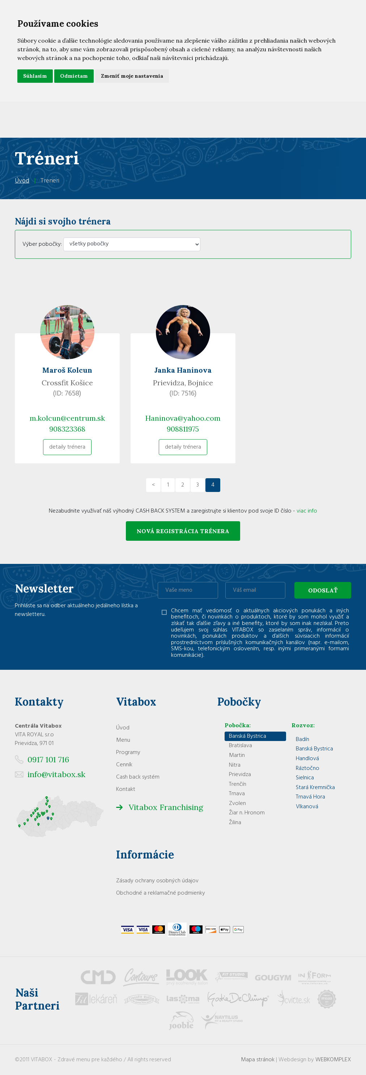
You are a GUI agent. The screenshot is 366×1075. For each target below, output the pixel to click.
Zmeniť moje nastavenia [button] (132, 76)
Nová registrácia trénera (183, 531)
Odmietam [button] (74, 76)
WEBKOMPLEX (333, 1060)
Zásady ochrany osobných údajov (157, 881)
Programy (128, 752)
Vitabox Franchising (166, 807)
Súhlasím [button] (35, 76)
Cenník (124, 765)
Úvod (22, 181)
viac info (307, 511)
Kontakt (125, 789)
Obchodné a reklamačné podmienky (160, 893)
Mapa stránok (257, 1060)
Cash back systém (137, 777)
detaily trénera (67, 447)
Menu (123, 740)
